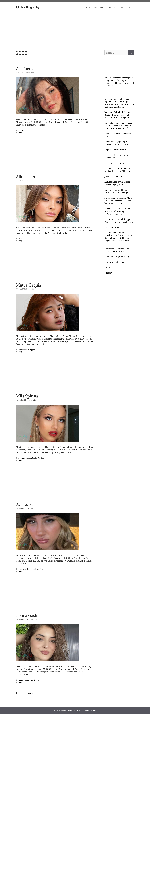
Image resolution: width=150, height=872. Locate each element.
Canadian (120, 123)
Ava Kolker (25, 504)
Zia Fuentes (26, 68)
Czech (126, 128)
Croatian (127, 125)
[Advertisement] (75, 28)
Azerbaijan (119, 107)
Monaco (118, 203)
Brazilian (108, 117)
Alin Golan (25, 176)
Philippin (31, 350)
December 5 (39, 569)
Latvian (107, 190)
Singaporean (110, 241)
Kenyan (119, 182)
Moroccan (108, 203)
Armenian (119, 104)
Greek (125, 155)
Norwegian (118, 214)
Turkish (108, 251)
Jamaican (108, 176)
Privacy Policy (124, 7)
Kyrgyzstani (118, 184)
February (117, 78)
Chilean (129, 123)
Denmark (116, 133)
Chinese (107, 125)
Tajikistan (119, 249)
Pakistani (108, 219)
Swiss (127, 241)
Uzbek (128, 257)
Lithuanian (109, 192)
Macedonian (109, 198)
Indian (116, 168)
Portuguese (116, 222)
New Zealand (110, 211)
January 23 (29, 680)
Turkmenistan (119, 251)
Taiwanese (109, 249)
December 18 (32, 458)
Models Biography (27, 7)
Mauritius (108, 200)
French (123, 150)
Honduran (109, 163)
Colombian (117, 125)
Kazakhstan (109, 182)
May (20, 350)
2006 (20, 133)
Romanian (108, 227)
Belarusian (127, 112)
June (112, 80)
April (131, 78)
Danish (107, 133)
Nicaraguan (122, 211)
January (21, 680)
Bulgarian (125, 117)
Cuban (119, 128)
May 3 (24, 350)
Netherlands (126, 208)
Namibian (108, 208)
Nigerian (108, 214)
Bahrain (117, 112)
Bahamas (108, 112)
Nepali (117, 208)
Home (87, 7)
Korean (127, 182)
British (116, 117)
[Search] (131, 52)
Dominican (126, 133)
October (118, 83)
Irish (114, 171)
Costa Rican (109, 128)
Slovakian (108, 235)
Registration (98, 7)
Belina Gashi (27, 615)
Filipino (107, 150)
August (123, 80)
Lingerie (125, 190)
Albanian (126, 99)
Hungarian (119, 163)
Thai (127, 249)
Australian (129, 104)
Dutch (107, 136)
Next (30, 693)
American (22, 569)
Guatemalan (109, 158)
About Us (111, 7)
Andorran (117, 101)
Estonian (125, 144)
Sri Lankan (125, 238)
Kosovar (37, 680)
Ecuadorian (109, 142)
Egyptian (120, 142)
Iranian (107, 171)
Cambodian (109, 123)
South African (120, 235)
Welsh (107, 267)
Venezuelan (109, 262)
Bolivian (115, 115)
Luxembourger (122, 192)
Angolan (127, 101)
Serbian (121, 233)
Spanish (115, 238)
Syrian (107, 243)
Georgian (108, 155)
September (109, 83)
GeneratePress (90, 710)
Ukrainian (108, 257)
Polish (107, 222)
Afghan (117, 99)
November (128, 83)
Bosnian (124, 115)
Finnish (115, 150)
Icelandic (108, 168)
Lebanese (117, 190)
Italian (127, 171)
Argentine (108, 104)
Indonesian (125, 168)
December (22, 458)
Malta (129, 198)
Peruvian (118, 219)
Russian (41, 458)
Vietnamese (121, 262)
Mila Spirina (27, 396)
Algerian (108, 101)
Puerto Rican (127, 222)
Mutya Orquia (28, 285)
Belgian (107, 115)
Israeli (20, 239)
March (125, 78)
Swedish (120, 241)
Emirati (117, 144)
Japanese (118, 176)
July (117, 80)
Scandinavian (110, 233)
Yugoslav (108, 273)
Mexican (21, 130)
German (117, 155)
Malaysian (121, 198)
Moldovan (127, 200)
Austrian (109, 107)
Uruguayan (120, 257)
